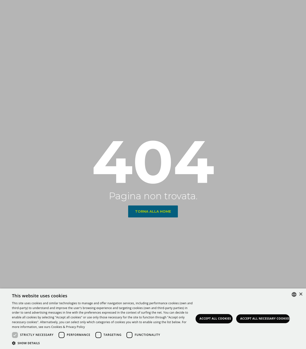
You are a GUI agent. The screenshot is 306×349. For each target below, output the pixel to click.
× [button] (300, 294)
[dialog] (153, 318)
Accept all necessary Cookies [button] (265, 318)
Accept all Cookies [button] (215, 318)
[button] (103, 343)
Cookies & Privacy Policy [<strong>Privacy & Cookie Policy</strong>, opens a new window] (68, 327)
